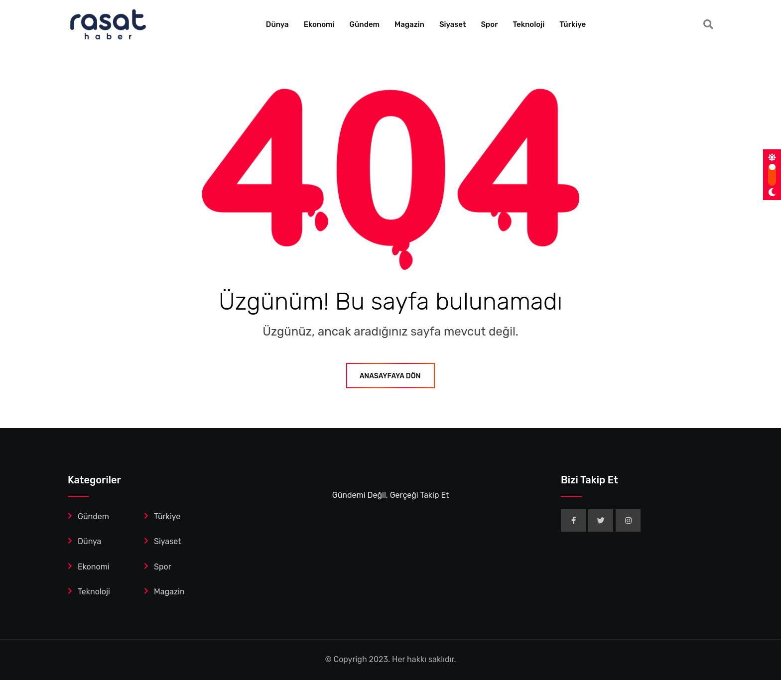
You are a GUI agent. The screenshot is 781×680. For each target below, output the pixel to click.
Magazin (409, 24)
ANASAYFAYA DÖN (391, 376)
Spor (489, 24)
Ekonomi (319, 24)
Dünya (277, 24)
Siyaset (452, 24)
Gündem (365, 24)
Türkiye (572, 24)
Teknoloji (528, 24)
